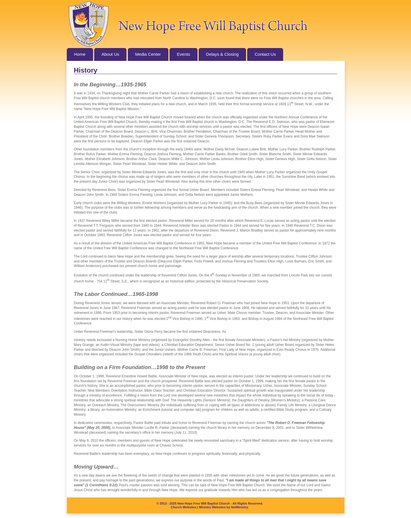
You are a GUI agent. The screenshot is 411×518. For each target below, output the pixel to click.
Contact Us (265, 54)
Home (80, 54)
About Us (110, 54)
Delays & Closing (222, 54)
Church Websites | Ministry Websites (198, 507)
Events (183, 54)
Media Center (148, 54)
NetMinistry (239, 507)
